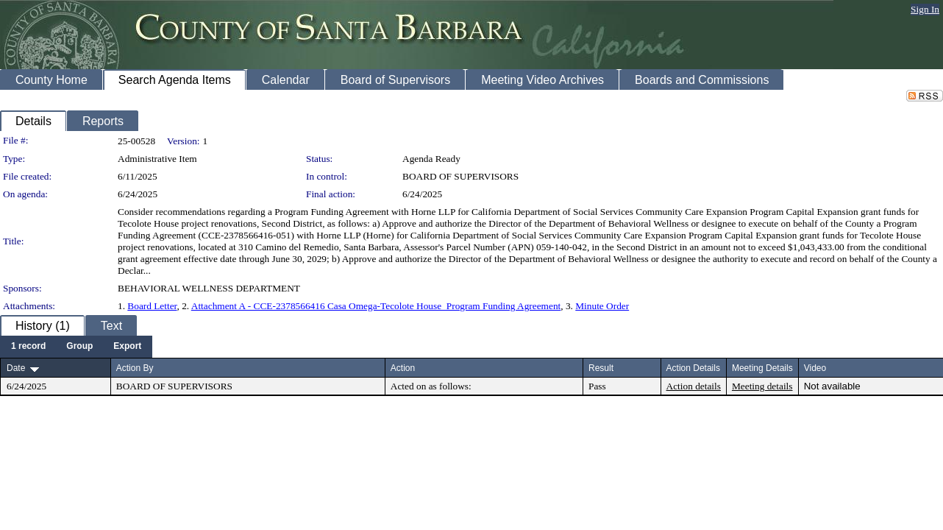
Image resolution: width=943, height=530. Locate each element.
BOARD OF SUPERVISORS (460, 176)
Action (403, 368)
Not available (832, 386)
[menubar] (76, 347)
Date (16, 368)
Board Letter (152, 305)
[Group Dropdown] (79, 347)
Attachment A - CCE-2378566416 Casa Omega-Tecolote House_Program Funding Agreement (376, 305)
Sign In (925, 9)
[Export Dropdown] (127, 347)
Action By (135, 368)
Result (600, 368)
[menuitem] (28, 346)
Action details (693, 386)
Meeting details (762, 386)
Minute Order (602, 305)
